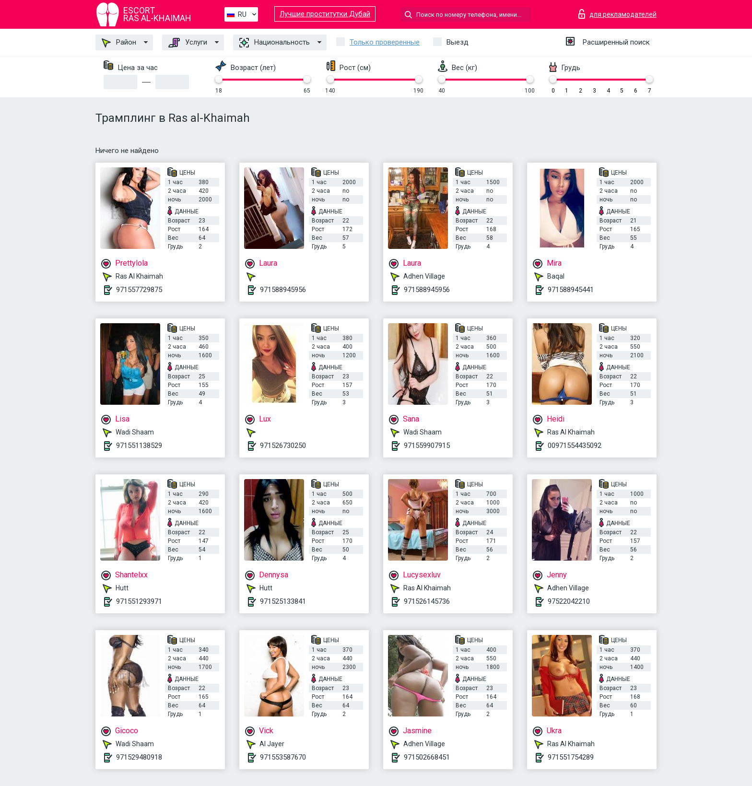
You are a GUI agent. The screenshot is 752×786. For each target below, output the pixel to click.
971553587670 (283, 757)
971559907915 (427, 445)
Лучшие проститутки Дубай (325, 14)
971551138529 (139, 445)
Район (119, 42)
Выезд (457, 42)
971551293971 (139, 601)
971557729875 (139, 289)
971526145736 (427, 601)
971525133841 (283, 601)
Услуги (187, 42)
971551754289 (571, 757)
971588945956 (283, 289)
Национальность (274, 42)
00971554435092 (574, 445)
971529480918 (139, 757)
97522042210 (569, 601)
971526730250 (283, 445)
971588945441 (571, 289)
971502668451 (427, 757)
